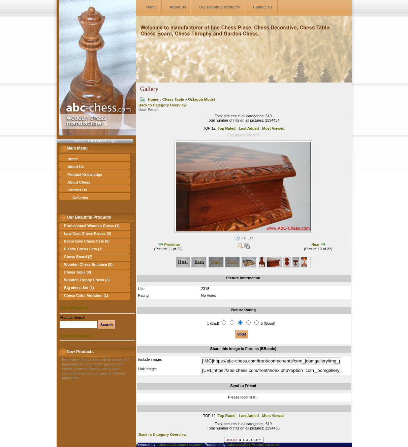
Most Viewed (273, 128)
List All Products (74, 308)
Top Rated (227, 128)
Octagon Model (201, 99)
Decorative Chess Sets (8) (86, 241)
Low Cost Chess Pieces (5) (87, 233)
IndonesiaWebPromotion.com (252, 445)
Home (151, 7)
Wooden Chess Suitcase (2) (88, 264)
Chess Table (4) (77, 272)
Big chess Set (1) (79, 288)
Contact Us (263, 7)
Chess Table (173, 99)
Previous (172, 245)
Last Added (249, 128)
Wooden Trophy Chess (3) (86, 280)
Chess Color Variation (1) (86, 295)
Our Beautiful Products (219, 7)
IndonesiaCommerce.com (178, 445)
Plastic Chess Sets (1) (83, 249)
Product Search (72, 317)
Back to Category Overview (162, 105)
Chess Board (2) (78, 257)
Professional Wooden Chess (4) (92, 226)
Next (315, 245)
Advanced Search (75, 336)
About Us (178, 7)
